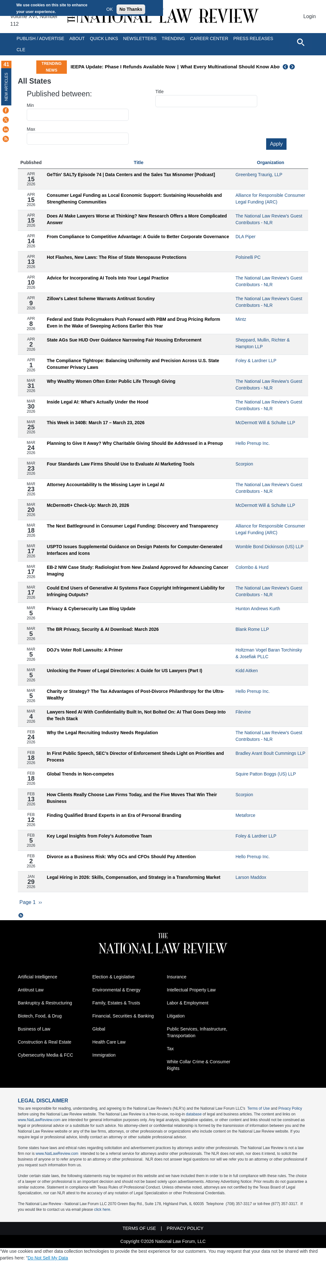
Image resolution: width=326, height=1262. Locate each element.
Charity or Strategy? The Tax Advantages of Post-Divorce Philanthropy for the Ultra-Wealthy (135, 694)
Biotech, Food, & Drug (40, 1016)
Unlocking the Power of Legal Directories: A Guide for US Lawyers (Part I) (124, 670)
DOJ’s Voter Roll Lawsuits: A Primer (85, 649)
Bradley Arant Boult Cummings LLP (270, 753)
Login (309, 16)
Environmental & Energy (116, 990)
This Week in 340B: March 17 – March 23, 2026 (96, 422)
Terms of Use (258, 1109)
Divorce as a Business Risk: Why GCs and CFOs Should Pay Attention (121, 856)
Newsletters (140, 38)
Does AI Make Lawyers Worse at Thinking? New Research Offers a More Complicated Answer (137, 219)
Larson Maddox (251, 877)
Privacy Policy (290, 1109)
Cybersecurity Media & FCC (45, 1055)
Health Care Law (108, 1042)
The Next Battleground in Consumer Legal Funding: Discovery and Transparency (132, 525)
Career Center (209, 38)
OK (109, 9)
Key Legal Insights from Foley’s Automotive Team (99, 835)
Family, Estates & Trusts (116, 1003)
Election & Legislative (113, 977)
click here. (102, 1210)
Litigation (176, 1016)
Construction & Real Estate (44, 1042)
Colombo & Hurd (252, 567)
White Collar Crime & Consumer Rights (198, 1066)
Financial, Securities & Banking (123, 1016)
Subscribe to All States (21, 916)
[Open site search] (300, 42)
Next (293, 67)
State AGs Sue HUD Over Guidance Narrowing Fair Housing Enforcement (124, 339)
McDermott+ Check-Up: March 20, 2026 (88, 505)
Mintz (241, 319)
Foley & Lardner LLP (256, 360)
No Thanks (130, 9)
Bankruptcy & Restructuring (45, 1003)
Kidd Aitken (247, 670)
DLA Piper (246, 236)
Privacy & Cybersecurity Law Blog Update (91, 608)
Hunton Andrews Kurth (258, 608)
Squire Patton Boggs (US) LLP (266, 773)
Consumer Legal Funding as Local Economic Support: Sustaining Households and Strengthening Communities (134, 198)
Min (30, 105)
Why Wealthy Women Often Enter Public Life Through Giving (111, 381)
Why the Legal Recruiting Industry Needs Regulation (102, 732)
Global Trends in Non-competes (80, 773)
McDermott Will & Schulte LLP (265, 422)
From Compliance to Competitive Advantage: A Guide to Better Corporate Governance (138, 236)
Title (159, 91)
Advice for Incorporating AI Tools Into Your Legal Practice (108, 277)
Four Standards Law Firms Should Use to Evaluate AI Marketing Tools (121, 463)
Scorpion (244, 463)
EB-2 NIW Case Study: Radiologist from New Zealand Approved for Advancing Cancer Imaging (137, 570)
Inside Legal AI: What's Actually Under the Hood (97, 401)
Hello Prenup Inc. (253, 443)
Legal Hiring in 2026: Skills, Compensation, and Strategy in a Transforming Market (133, 877)
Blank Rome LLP (252, 629)
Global (98, 1029)
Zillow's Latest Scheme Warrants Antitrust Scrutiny (101, 298)
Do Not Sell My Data (48, 1258)
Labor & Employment (188, 1003)
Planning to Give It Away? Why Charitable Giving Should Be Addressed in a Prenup (135, 443)
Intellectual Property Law (191, 990)
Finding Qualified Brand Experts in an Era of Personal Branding (114, 815)
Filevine (243, 711)
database (194, 1115)
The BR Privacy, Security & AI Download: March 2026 (103, 629)
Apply (276, 144)
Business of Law (34, 1029)
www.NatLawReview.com (39, 1120)
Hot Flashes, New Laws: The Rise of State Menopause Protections (117, 257)
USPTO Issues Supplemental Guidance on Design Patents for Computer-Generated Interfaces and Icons (134, 550)
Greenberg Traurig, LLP (259, 174)
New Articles (6, 86)
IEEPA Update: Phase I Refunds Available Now (169, 66)
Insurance (176, 977)
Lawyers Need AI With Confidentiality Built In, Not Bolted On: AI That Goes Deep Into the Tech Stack (136, 715)
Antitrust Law (31, 990)
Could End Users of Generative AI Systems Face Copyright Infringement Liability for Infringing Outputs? (136, 591)
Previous (285, 67)
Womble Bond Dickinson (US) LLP (270, 546)
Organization (270, 162)
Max (31, 129)
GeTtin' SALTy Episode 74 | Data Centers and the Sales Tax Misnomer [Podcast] (131, 174)
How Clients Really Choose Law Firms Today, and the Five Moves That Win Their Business (132, 798)
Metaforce (245, 815)
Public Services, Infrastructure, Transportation (197, 1033)
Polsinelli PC (248, 257)
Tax (170, 1049)
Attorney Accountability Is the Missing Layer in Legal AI (105, 484)
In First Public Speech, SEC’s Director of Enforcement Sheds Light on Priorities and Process (135, 756)
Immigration (104, 1055)
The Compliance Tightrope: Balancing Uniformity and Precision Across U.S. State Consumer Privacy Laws (133, 364)
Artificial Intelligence (37, 977)
